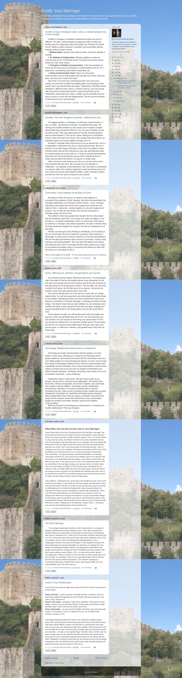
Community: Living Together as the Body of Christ (68, 193)
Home (76, 658)
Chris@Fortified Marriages (124, 39)
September (120, 78)
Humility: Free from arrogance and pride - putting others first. (73, 117)
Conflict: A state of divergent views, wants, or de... (125, 82)
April (118, 98)
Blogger (95, 672)
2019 (116, 66)
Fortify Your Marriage (60, 10)
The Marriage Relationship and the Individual (88, 255)
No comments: (86, 102)
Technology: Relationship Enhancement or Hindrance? (70, 348)
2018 (116, 69)
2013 (116, 111)
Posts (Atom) (59, 663)
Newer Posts (51, 658)
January (119, 101)
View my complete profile (120, 52)
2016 (116, 75)
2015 (116, 105)
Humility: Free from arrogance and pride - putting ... (126, 87)
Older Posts (101, 658)
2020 (116, 63)
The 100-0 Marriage (54, 523)
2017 (116, 72)
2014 (116, 108)
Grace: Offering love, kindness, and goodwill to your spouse (72, 273)
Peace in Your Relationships (58, 582)
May (118, 95)
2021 (116, 60)
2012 (116, 114)
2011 (116, 117)
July (117, 91)
